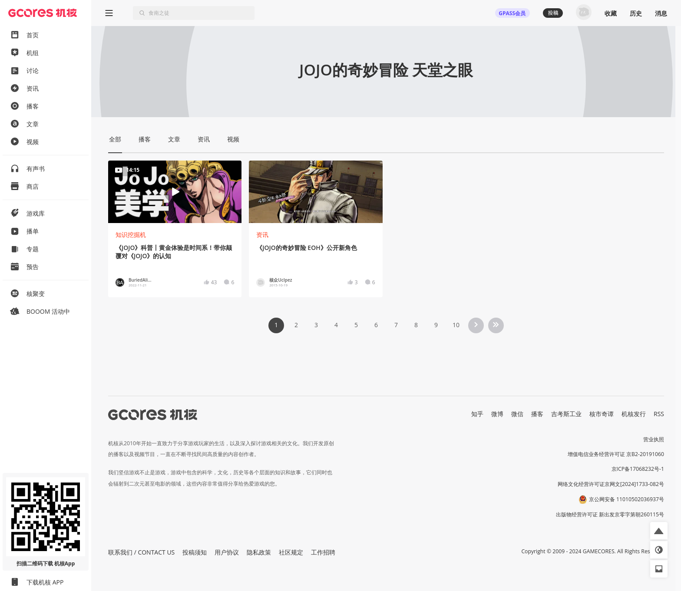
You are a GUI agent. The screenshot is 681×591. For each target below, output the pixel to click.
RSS (659, 414)
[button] (659, 530)
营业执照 (653, 439)
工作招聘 (323, 552)
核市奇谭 (601, 414)
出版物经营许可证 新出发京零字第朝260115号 (610, 514)
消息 (661, 13)
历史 (636, 13)
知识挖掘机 (131, 234)
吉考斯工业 (566, 414)
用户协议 (227, 552)
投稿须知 (194, 552)
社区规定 (291, 552)
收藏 (611, 13)
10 (456, 325)
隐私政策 (259, 552)
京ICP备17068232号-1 (638, 469)
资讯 (262, 234)
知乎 (477, 414)
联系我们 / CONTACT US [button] (141, 552)
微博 (497, 414)
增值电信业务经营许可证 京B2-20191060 (616, 454)
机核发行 (633, 414)
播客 (537, 414)
